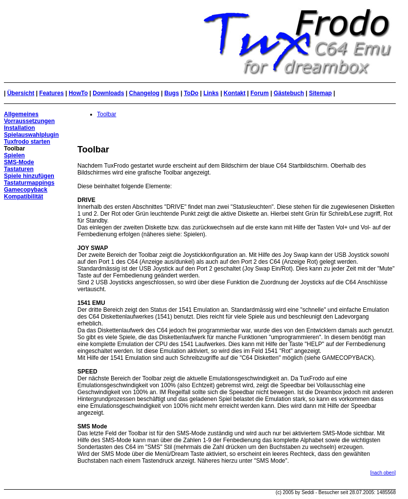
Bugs (171, 93)
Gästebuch (289, 93)
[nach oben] (383, 472)
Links (210, 93)
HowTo (78, 93)
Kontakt (235, 93)
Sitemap (320, 93)
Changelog (144, 93)
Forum (259, 93)
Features (51, 93)
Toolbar (106, 114)
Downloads (108, 93)
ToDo (191, 93)
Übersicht (20, 93)
